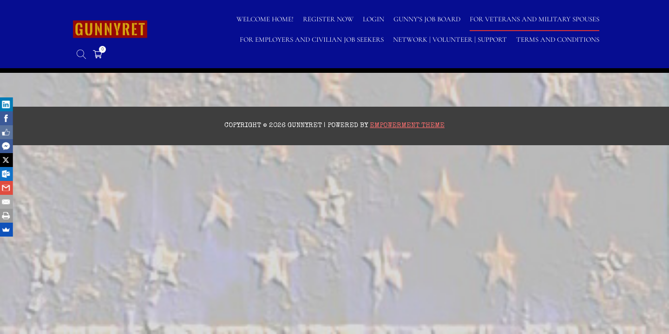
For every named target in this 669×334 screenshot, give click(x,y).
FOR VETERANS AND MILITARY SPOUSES (534, 19)
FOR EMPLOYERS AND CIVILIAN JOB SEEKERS (312, 39)
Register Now (328, 19)
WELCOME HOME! (265, 19)
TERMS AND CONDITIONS (557, 39)
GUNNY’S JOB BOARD (427, 19)
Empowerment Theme (407, 125)
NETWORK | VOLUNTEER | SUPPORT (450, 39)
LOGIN (373, 19)
